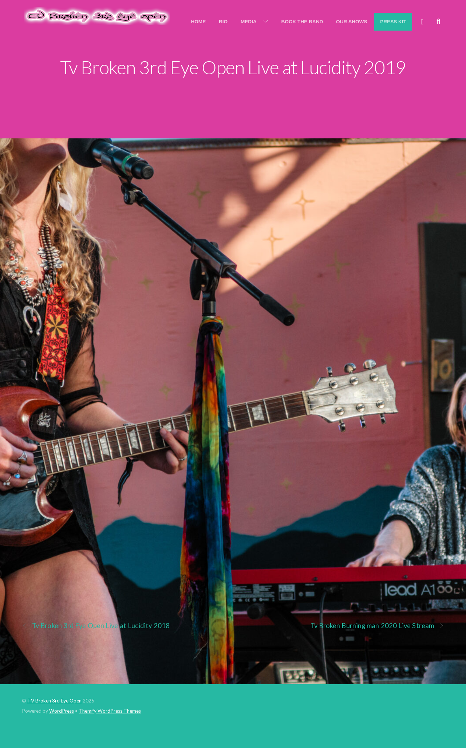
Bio (223, 21)
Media (249, 21)
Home (198, 21)
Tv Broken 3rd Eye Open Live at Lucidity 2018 (96, 626)
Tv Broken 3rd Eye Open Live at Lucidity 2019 (233, 67)
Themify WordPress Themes (110, 711)
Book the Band (302, 21)
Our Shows (351, 21)
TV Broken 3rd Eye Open (54, 701)
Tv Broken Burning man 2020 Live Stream (378, 626)
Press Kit (393, 21)
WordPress (61, 711)
